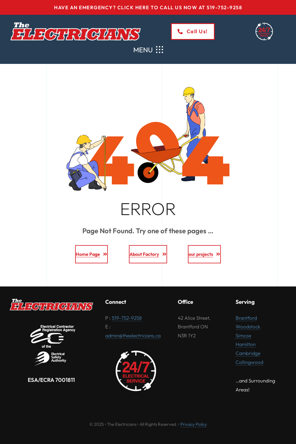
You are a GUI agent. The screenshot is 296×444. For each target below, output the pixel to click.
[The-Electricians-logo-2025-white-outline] (76, 24)
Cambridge (248, 353)
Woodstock (248, 326)
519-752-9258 (127, 318)
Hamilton (246, 344)
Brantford (246, 318)
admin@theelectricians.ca (133, 335)
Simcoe (243, 335)
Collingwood (249, 362)
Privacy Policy (193, 424)
